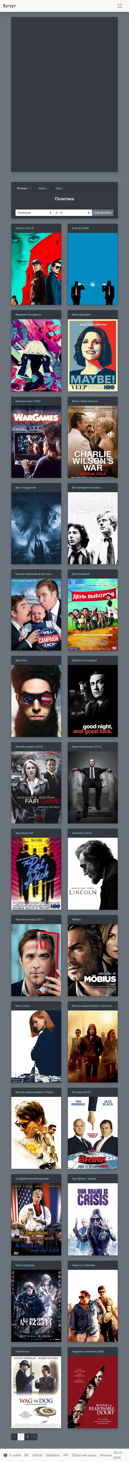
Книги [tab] (43, 188)
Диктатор (21, 660)
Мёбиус (76, 919)
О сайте (15, 1455)
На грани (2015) (81, 1092)
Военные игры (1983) (27, 401)
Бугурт (9, 5)
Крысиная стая (24, 833)
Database (53, 1455)
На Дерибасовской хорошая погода (32, 1179)
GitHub (37, 1455)
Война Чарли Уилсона (85, 401)
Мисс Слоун (22, 1005)
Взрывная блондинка (28, 314)
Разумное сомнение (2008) (88, 1351)
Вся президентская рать (86, 487)
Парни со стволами (83, 1265)
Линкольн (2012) (82, 833)
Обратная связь (84, 1455)
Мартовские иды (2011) (29, 919)
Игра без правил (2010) (29, 746)
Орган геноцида (24, 1265)
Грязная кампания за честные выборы (33, 574)
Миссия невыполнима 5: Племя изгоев (34, 1092)
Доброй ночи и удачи (84, 660)
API (65, 1455)
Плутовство (22, 1351)
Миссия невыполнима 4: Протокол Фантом (92, 1006)
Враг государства (25, 487)
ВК (27, 1455)
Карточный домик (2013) (86, 746)
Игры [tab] (60, 188)
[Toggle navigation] (120, 6)
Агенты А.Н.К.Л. (24, 228)
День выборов (80, 574)
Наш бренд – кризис (84, 1178)
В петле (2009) (80, 228)
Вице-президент (81, 314)
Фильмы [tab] (24, 188)
